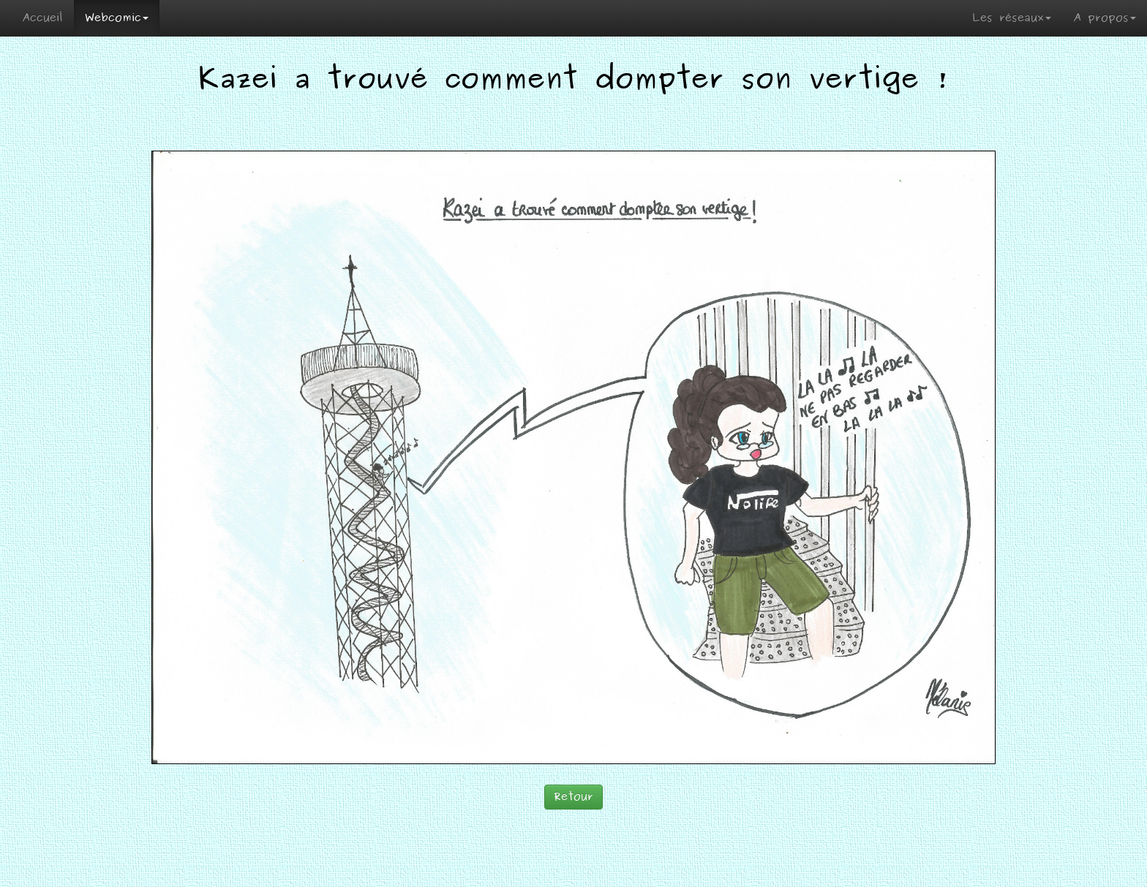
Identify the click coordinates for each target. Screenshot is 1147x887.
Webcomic (116, 18)
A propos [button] (1104, 18)
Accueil (42, 18)
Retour (573, 796)
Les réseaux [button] (1011, 18)
